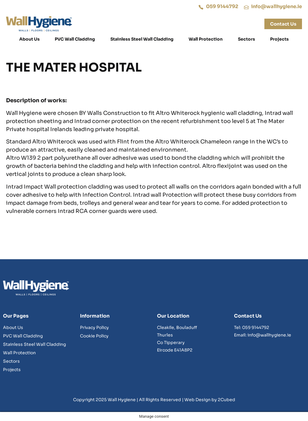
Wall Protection (206, 39)
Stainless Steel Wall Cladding (142, 39)
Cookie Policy (94, 336)
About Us (29, 39)
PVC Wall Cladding (75, 39)
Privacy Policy (94, 327)
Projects (279, 39)
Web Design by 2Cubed (209, 399)
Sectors (246, 39)
